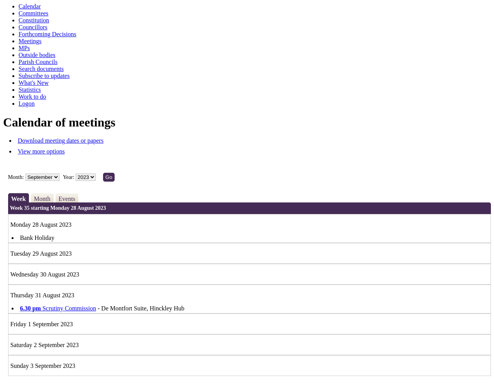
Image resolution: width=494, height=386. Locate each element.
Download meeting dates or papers (60, 140)
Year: (69, 177)
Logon (27, 103)
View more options (41, 151)
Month (42, 199)
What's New (34, 82)
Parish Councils (38, 62)
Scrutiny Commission (58, 308)
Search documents (41, 69)
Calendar (30, 6)
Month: (16, 177)
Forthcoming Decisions (47, 34)
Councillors (33, 27)
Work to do (32, 96)
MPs (24, 48)
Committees (33, 13)
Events (67, 199)
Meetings (30, 41)
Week (18, 199)
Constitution (34, 20)
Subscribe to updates (44, 75)
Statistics (30, 89)
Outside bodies (37, 55)
